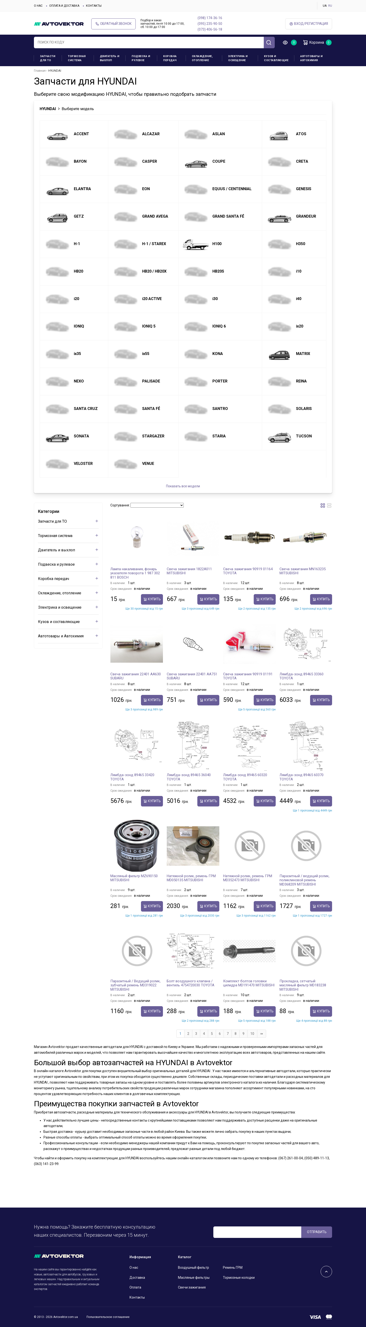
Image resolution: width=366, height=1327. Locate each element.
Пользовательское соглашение (107, 1317)
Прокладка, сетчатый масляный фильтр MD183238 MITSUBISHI (303, 985)
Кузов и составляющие (276, 58)
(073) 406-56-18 (210, 29)
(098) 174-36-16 (210, 18)
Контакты (94, 5)
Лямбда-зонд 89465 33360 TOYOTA (301, 676)
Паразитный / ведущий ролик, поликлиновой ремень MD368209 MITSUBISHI (304, 880)
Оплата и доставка (64, 5)
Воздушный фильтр (193, 1267)
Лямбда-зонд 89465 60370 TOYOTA (301, 777)
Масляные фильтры (194, 1277)
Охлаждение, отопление (202, 58)
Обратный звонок (113, 24)
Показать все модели (183, 486)
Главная (40, 70)
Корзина (313, 42)
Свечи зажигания (192, 1287)
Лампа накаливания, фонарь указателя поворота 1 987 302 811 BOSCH (135, 573)
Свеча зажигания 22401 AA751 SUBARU (192, 676)
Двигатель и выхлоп (109, 58)
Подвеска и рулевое (141, 58)
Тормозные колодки (239, 1277)
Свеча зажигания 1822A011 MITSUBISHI (189, 571)
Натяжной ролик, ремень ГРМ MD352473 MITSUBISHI (247, 878)
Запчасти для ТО (47, 58)
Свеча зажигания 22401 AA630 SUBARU (135, 676)
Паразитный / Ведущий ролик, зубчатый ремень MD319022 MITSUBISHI (135, 985)
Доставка (137, 1277)
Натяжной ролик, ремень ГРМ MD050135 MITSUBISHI (191, 878)
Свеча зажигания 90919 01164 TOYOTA (248, 571)
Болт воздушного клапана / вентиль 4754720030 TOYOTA (190, 983)
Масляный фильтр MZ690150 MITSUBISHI (134, 878)
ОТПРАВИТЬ (317, 1232)
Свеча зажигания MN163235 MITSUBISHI (303, 571)
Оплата (135, 1287)
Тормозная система (77, 58)
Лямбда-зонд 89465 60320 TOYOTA (245, 777)
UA (325, 5)
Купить (152, 599)
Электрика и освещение (238, 58)
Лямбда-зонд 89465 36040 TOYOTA (189, 777)
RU (330, 5)
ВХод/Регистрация (308, 24)
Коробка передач (170, 58)
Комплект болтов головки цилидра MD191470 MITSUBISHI (248, 983)
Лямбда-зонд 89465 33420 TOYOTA (132, 777)
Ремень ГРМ (232, 1267)
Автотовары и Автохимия (311, 58)
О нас (38, 5)
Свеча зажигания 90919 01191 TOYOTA (248, 676)
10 (252, 1034)
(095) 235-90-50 (210, 24)
